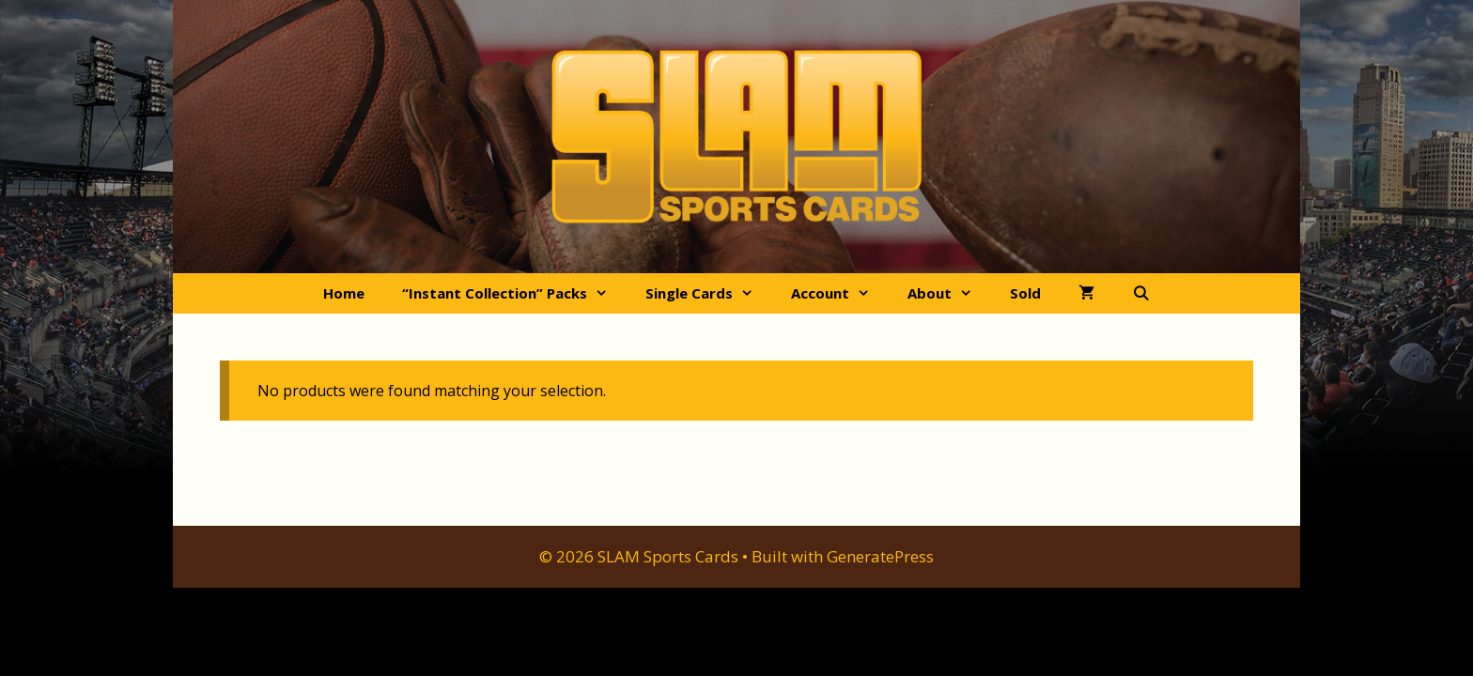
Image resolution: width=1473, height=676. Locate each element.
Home (343, 293)
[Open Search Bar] (1141, 293)
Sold (1025, 293)
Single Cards (708, 293)
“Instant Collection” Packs (514, 293)
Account (840, 293)
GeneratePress (880, 556)
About (949, 293)
